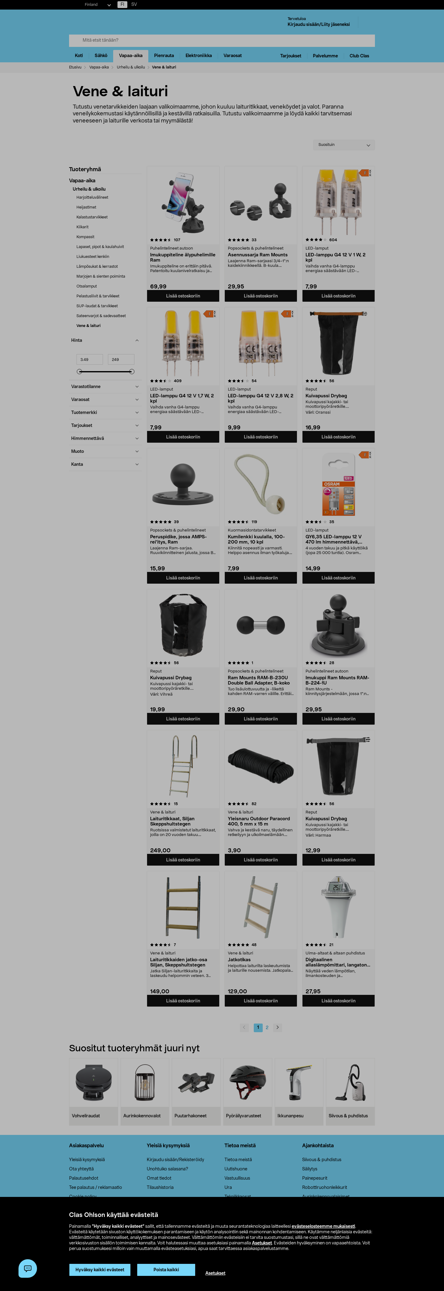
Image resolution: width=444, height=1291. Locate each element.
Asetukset (262, 1243)
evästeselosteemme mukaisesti (323, 1226)
